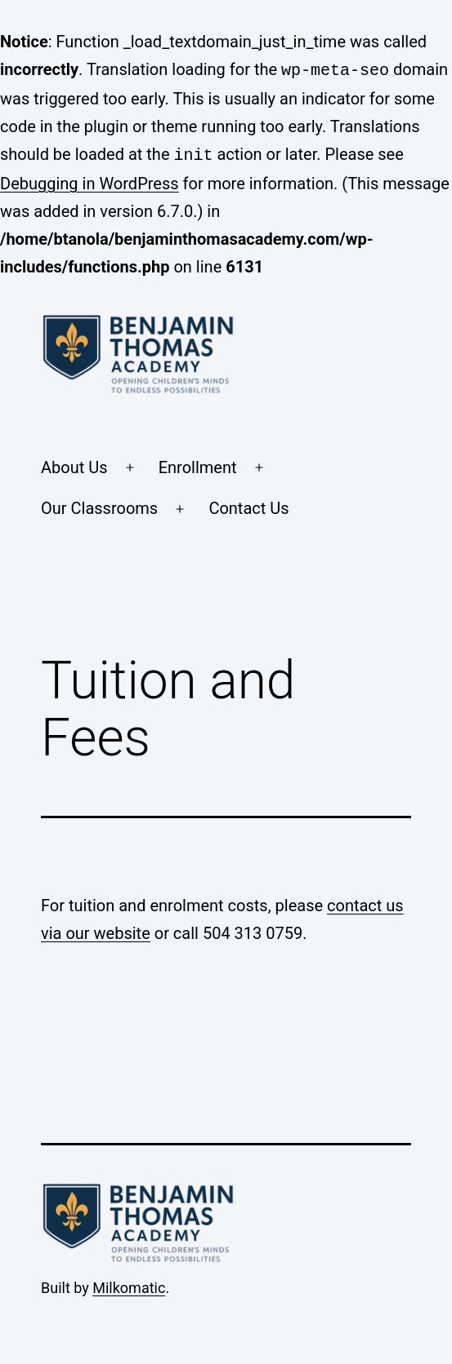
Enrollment (198, 464)
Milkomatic (128, 1284)
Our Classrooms (99, 505)
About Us (74, 464)
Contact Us (248, 505)
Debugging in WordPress (89, 180)
